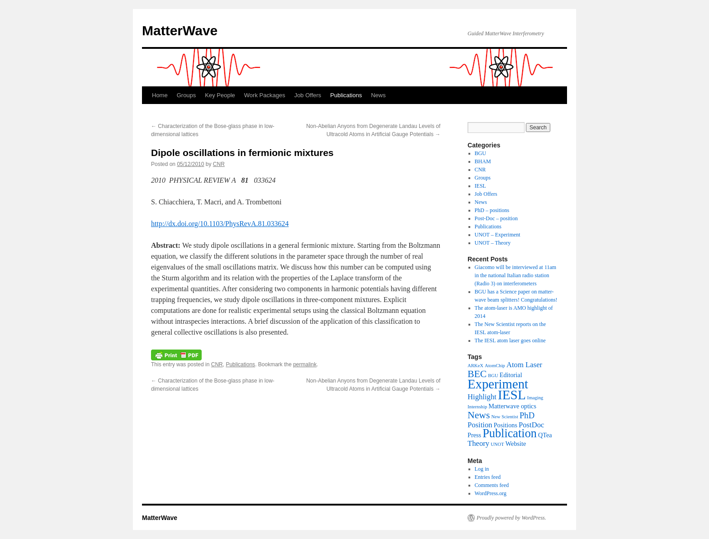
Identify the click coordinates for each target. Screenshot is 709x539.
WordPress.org (490, 493)
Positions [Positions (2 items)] (505, 425)
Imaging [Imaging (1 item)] (535, 397)
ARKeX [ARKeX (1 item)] (475, 365)
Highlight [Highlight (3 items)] (482, 396)
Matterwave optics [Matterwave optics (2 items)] (512, 406)
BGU (480, 153)
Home (160, 95)
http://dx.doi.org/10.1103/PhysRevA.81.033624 (219, 223)
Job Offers (307, 95)
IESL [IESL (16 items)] (512, 395)
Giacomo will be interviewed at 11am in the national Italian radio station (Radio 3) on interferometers (516, 275)
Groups (186, 95)
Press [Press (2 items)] (474, 435)
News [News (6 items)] (479, 415)
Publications (346, 95)
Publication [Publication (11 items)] (509, 433)
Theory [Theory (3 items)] (478, 443)
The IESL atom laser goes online (510, 340)
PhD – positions (492, 210)
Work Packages (264, 95)
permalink (305, 364)
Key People (220, 95)
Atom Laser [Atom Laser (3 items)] (524, 364)
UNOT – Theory (493, 243)
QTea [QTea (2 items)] (545, 435)
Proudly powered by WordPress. (511, 518)
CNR (219, 164)
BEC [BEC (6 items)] (477, 374)
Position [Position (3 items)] (480, 425)
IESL (480, 186)
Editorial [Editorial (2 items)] (511, 374)
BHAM (483, 161)
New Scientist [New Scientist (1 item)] (504, 416)
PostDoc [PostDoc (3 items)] (531, 425)
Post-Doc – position (496, 218)
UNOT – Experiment (497, 235)
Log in (482, 469)
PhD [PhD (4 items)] (527, 415)
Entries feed (488, 477)
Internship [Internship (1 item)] (477, 406)
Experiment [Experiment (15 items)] (498, 384)
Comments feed (492, 485)
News (378, 95)
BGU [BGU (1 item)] (493, 375)
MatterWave (179, 30)
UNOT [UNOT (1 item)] (497, 444)
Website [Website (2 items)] (516, 443)
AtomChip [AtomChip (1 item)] (495, 365)
